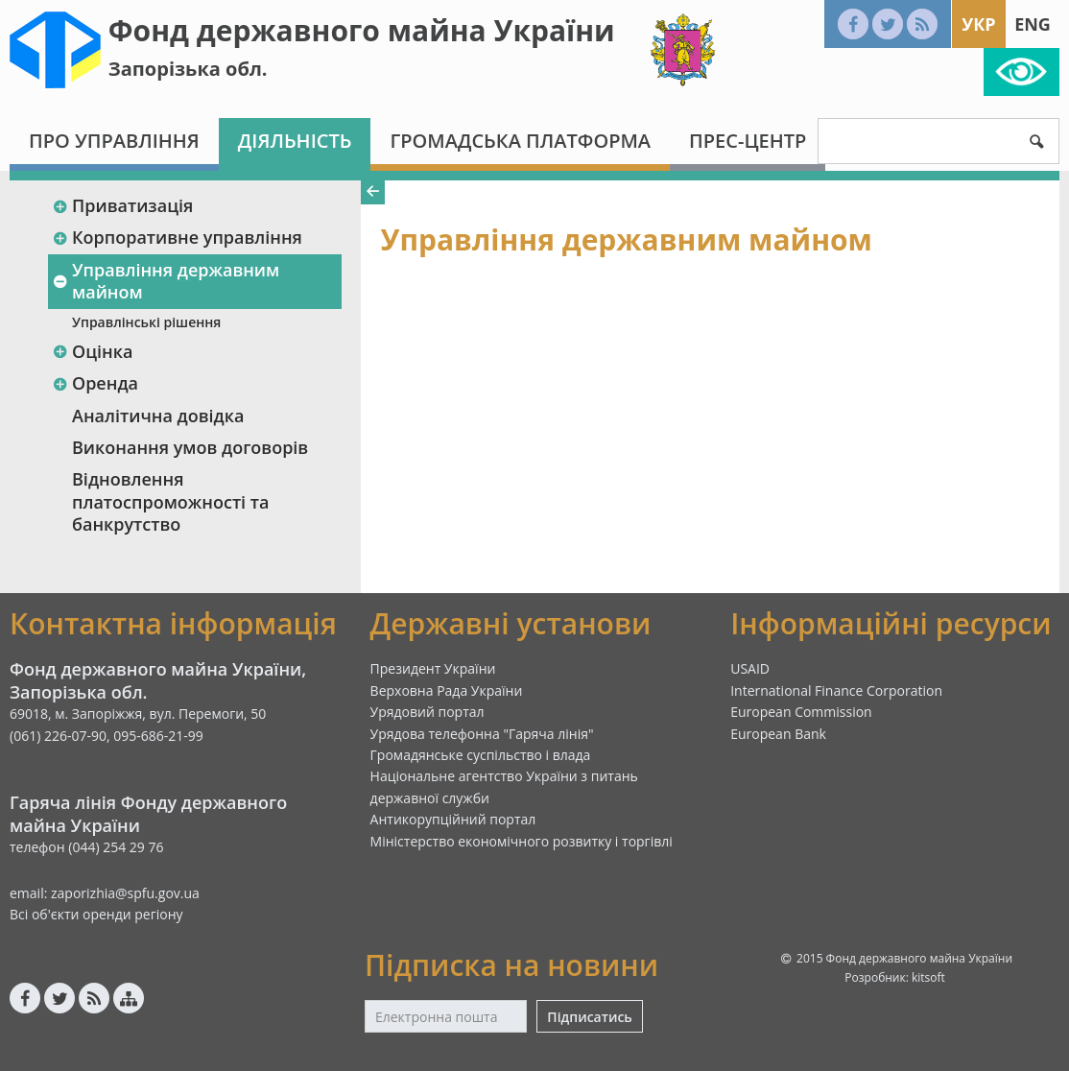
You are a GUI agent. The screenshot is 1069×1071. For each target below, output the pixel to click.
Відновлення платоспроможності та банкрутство (170, 501)
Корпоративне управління (177, 237)
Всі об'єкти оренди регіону (96, 914)
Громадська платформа (520, 141)
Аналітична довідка (158, 415)
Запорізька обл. (188, 69)
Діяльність (295, 141)
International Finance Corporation (836, 690)
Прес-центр (747, 141)
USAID (750, 668)
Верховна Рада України (446, 690)
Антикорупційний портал (453, 819)
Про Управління (114, 141)
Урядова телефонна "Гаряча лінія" (482, 734)
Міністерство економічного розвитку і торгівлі (521, 841)
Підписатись (589, 1017)
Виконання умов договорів (190, 447)
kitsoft (928, 977)
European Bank (778, 734)
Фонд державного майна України (361, 30)
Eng (1032, 24)
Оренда (95, 382)
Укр (978, 24)
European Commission (801, 711)
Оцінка (92, 351)
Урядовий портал (427, 711)
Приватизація (122, 205)
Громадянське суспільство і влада (480, 755)
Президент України (433, 668)
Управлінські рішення (146, 322)
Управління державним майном (165, 280)
